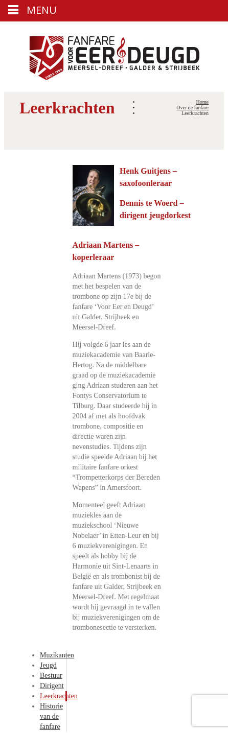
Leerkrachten (59, 696)
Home (202, 102)
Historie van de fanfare (51, 716)
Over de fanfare (192, 107)
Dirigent (52, 686)
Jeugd (48, 665)
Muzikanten (57, 655)
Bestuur (51, 675)
